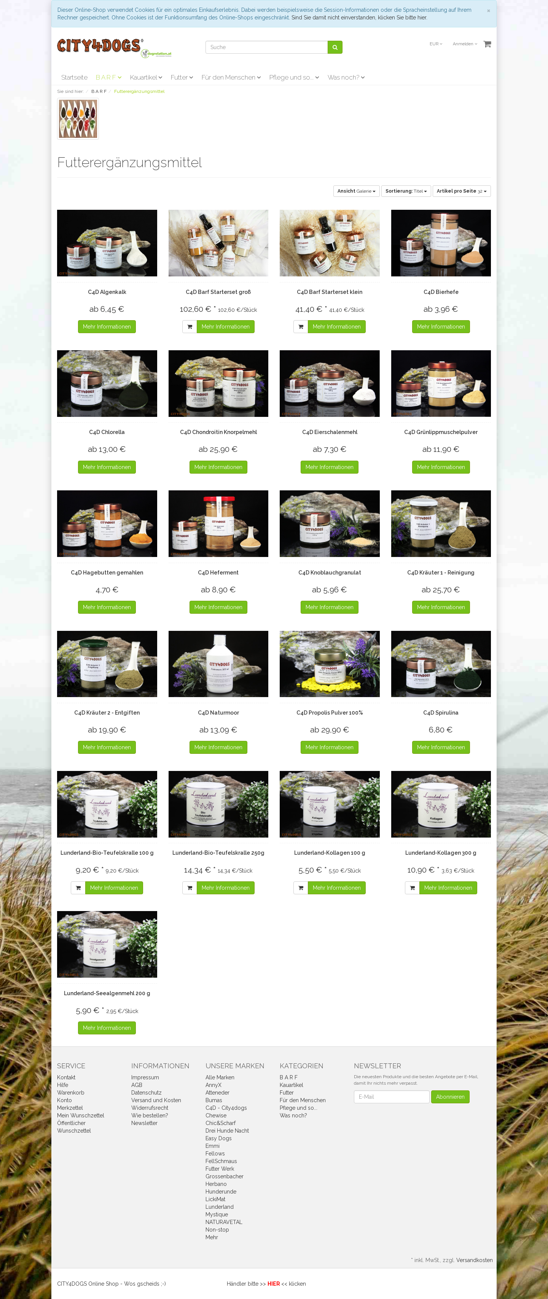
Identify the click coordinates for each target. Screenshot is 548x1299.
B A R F (109, 77)
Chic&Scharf (221, 1123)
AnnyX (213, 1085)
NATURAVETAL (224, 1222)
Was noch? (346, 77)
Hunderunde (221, 1192)
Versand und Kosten (156, 1100)
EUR (436, 43)
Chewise (216, 1115)
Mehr (212, 1237)
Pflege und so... (294, 77)
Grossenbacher (225, 1176)
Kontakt (66, 1077)
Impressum (145, 1077)
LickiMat (215, 1199)
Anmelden (465, 43)
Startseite (74, 77)
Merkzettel (70, 1108)
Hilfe (62, 1085)
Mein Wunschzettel (80, 1115)
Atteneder (217, 1093)
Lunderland (220, 1207)
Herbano (216, 1184)
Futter (182, 77)
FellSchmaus (221, 1161)
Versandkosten (474, 1260)
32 (462, 191)
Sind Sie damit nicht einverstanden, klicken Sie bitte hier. (359, 17)
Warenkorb (70, 1093)
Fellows (215, 1154)
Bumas (214, 1100)
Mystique (217, 1214)
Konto (64, 1100)
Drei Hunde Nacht (227, 1131)
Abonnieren (450, 1097)
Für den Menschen (231, 77)
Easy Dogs (219, 1138)
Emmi (213, 1146)
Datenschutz (146, 1093)
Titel (406, 191)
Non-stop (217, 1230)
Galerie (357, 191)
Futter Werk (220, 1169)
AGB (136, 1085)
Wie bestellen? (149, 1115)
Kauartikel (146, 77)
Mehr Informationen (107, 327)
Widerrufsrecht (149, 1108)
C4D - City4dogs (226, 1108)
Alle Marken (220, 1077)
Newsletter (144, 1123)
